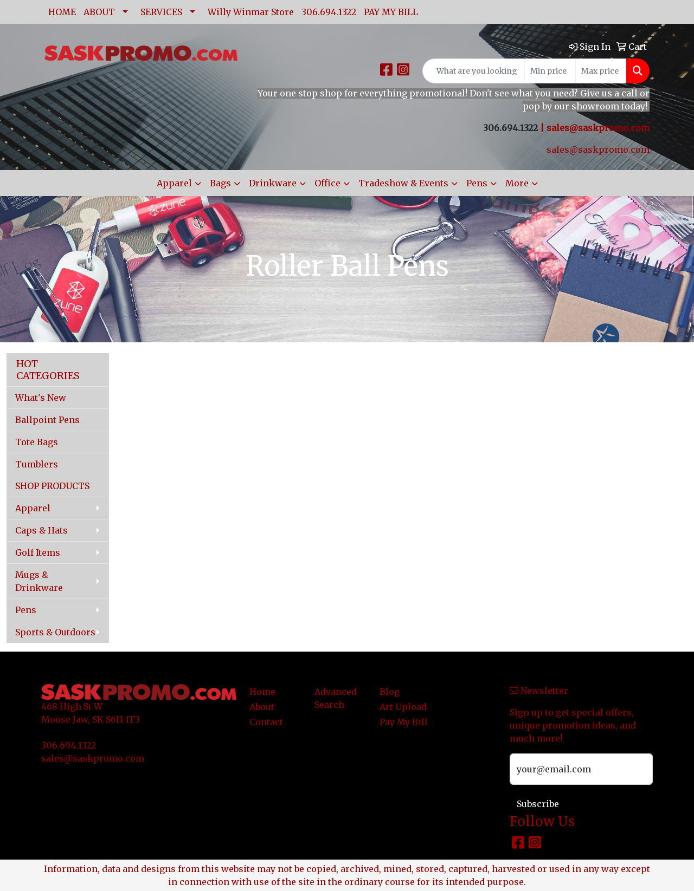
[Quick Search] (473, 70)
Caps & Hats (41, 530)
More (517, 183)
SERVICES (161, 11)
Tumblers (36, 464)
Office (327, 183)
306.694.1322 (328, 11)
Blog (390, 691)
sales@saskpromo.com (598, 127)
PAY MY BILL (391, 11)
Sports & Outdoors (55, 632)
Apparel (174, 183)
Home (262, 691)
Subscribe (538, 803)
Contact (266, 722)
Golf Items (37, 552)
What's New (40, 397)
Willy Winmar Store (251, 11)
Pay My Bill (404, 722)
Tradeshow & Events (403, 183)
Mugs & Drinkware (39, 581)
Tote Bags (36, 442)
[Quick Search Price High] (601, 70)
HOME (62, 11)
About (261, 706)
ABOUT (99, 11)
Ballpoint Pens (47, 419)
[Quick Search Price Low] (550, 70)
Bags (220, 183)
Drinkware (273, 183)
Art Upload (403, 706)
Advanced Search (335, 698)
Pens (476, 183)
